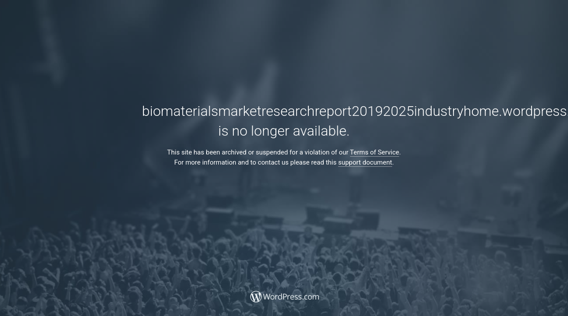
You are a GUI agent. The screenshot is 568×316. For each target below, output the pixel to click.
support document (365, 162)
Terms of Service (374, 152)
